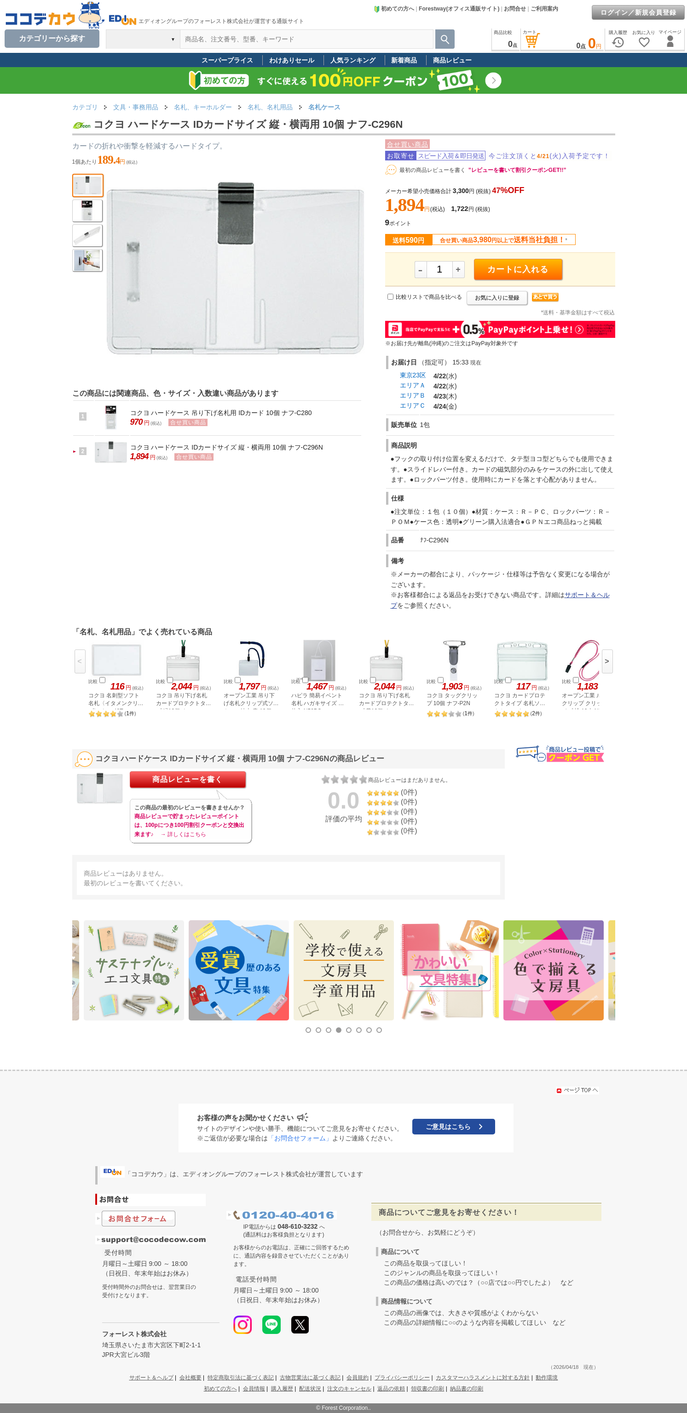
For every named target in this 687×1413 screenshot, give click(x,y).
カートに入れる (517, 269)
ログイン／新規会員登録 (638, 12)
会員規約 (357, 1377)
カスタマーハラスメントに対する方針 (483, 1377)
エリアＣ (413, 405)
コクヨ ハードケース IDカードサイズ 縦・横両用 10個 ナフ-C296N (226, 447)
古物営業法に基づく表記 (310, 1377)
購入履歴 (282, 1388)
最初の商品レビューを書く (432, 170)
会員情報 (254, 1388)
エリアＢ (413, 395)
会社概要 (190, 1377)
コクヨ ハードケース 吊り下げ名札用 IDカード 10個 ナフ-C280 (221, 412)
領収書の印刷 (427, 1388)
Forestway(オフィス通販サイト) (459, 9)
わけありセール (291, 60)
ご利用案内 (544, 9)
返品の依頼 (391, 1388)
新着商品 (404, 60)
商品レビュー (452, 60)
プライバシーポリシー (402, 1377)
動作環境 (547, 1377)
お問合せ (515, 9)
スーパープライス (227, 60)
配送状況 (310, 1388)
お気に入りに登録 (497, 298)
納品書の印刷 (466, 1388)
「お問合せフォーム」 (300, 1138)
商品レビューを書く (187, 779)
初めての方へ (394, 9)
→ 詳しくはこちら (183, 834)
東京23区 (413, 375)
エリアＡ (413, 385)
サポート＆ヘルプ (151, 1377)
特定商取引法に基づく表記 (241, 1377)
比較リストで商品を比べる (429, 297)
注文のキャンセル (349, 1388)
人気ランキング (352, 60)
